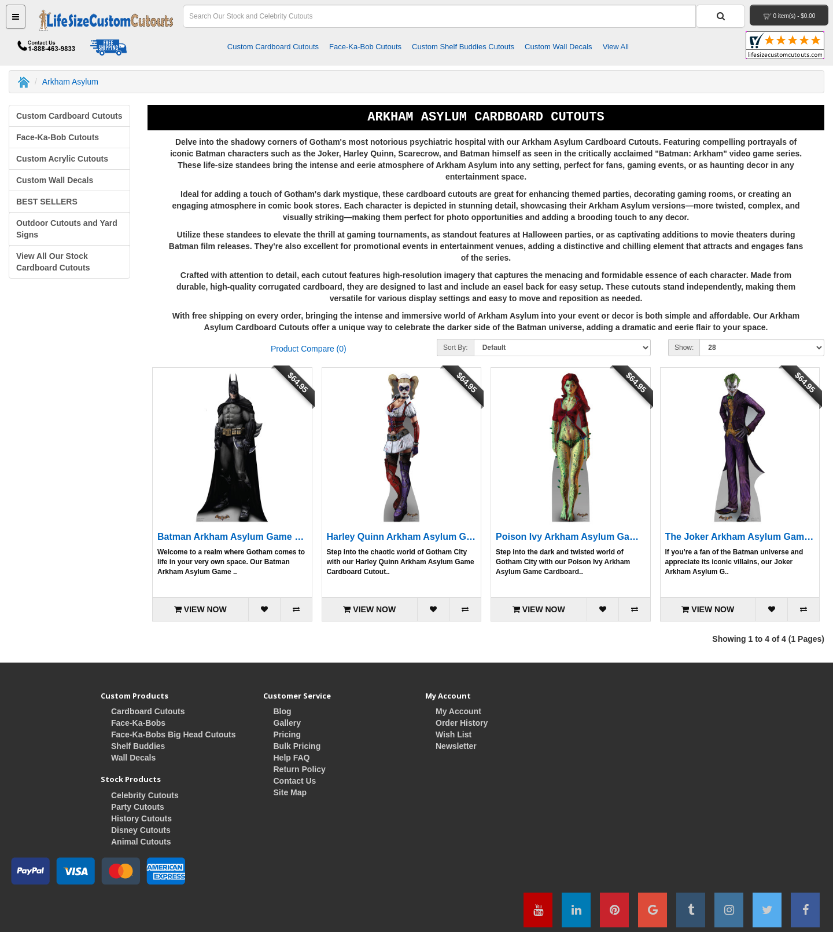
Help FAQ (292, 757)
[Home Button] (106, 20)
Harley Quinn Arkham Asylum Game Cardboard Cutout (402, 537)
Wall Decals (133, 757)
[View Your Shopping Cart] (789, 15)
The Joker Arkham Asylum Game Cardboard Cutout (740, 537)
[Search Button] (720, 16)
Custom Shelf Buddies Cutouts (463, 46)
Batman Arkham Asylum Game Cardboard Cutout (232, 537)
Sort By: (455, 347)
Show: (684, 347)
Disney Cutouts (141, 830)
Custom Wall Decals (558, 46)
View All (616, 46)
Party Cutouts (137, 807)
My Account (458, 711)
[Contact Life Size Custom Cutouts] (42, 48)
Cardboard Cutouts (148, 711)
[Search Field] (439, 16)
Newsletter (456, 746)
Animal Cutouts (141, 841)
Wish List (453, 734)
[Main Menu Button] (15, 17)
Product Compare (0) (309, 348)
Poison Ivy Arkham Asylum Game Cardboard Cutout (571, 537)
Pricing (287, 734)
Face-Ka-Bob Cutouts (365, 46)
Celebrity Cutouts (145, 795)
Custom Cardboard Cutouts (273, 46)
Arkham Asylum (70, 81)
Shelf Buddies (138, 746)
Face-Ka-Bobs (138, 723)
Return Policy (300, 769)
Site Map (290, 792)
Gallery (287, 723)
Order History (462, 723)
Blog (283, 711)
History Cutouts (141, 818)
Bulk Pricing (297, 746)
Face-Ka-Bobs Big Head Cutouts (173, 734)
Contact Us (295, 780)
